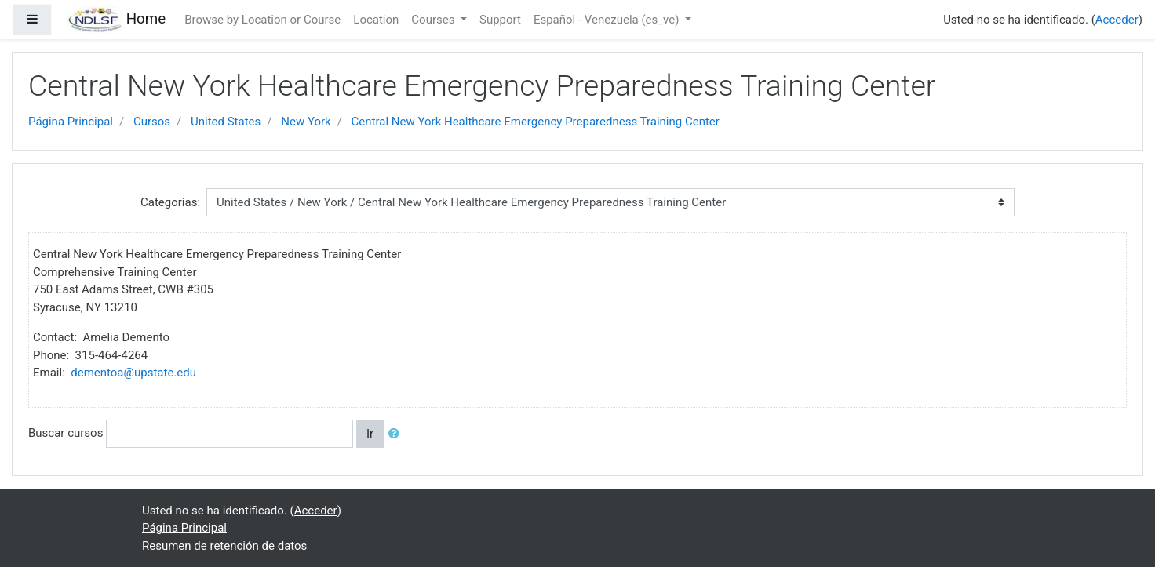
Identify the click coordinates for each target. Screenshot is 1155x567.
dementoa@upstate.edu (133, 372)
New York (305, 121)
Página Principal (70, 121)
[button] (397, 434)
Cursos (151, 121)
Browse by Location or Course (262, 20)
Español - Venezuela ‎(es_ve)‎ (608, 20)
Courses (434, 20)
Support (500, 20)
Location (376, 20)
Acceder (1117, 20)
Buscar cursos (65, 433)
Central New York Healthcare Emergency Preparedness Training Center (536, 121)
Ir (369, 434)
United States (226, 121)
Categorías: (170, 202)
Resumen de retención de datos (224, 546)
